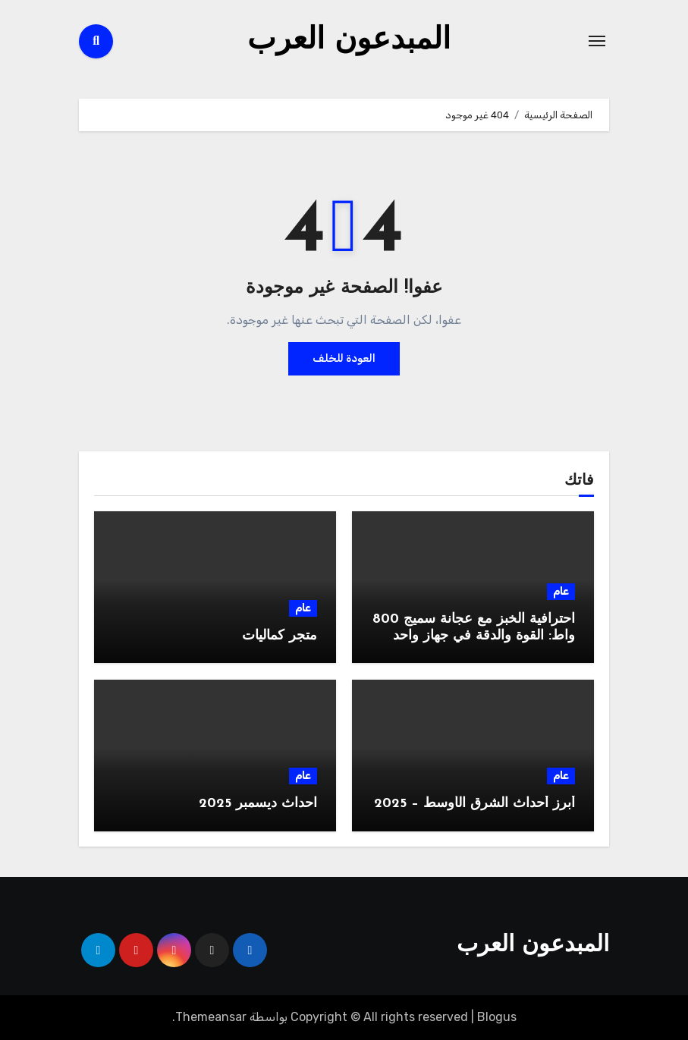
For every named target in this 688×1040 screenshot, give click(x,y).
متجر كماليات (279, 636)
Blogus (497, 1017)
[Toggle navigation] (597, 41)
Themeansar (211, 1017)
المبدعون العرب (349, 41)
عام (561, 591)
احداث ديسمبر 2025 (258, 803)
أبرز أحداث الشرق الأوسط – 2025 (474, 803)
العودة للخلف (344, 358)
